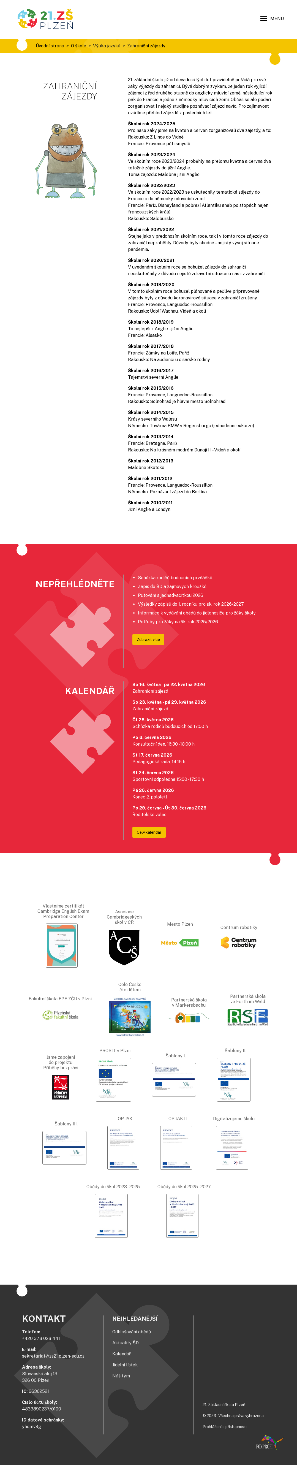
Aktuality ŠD (125, 1342)
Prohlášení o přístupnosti (225, 1427)
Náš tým (121, 1376)
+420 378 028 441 (41, 1338)
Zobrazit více (148, 639)
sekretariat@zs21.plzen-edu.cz (53, 1356)
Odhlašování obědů (131, 1331)
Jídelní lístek (125, 1364)
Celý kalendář (149, 832)
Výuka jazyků (106, 45)
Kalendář (121, 1353)
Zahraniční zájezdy (146, 45)
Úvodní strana (50, 45)
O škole (78, 45)
